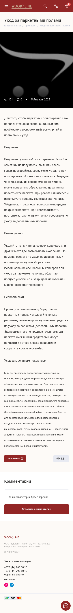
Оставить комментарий (36, 509)
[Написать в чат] (66, 606)
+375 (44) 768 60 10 (15, 567)
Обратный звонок (14, 574)
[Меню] (6, 6)
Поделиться (15, 458)
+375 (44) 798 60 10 (15, 570)
